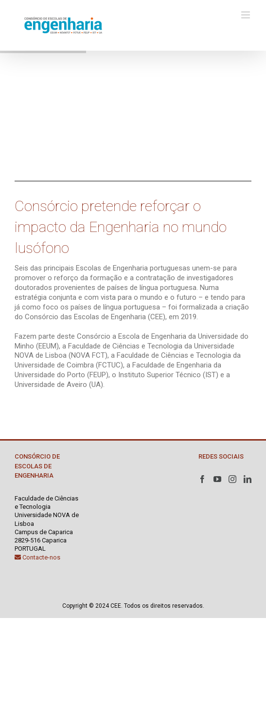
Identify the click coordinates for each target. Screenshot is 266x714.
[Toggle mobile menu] (246, 15)
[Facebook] (202, 479)
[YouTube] (217, 479)
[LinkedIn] (247, 479)
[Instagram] (232, 479)
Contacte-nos (37, 557)
